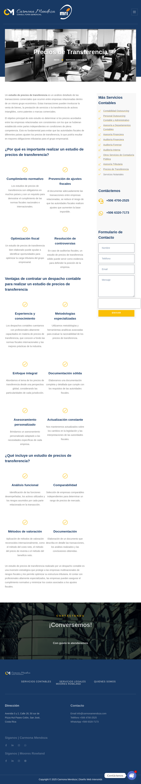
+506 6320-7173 (117, 212)
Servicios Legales (72, 681)
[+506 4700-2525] (100, 201)
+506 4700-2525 (117, 200)
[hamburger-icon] (134, 12)
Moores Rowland (68, 684)
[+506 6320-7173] (100, 213)
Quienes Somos (105, 681)
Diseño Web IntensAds (90, 779)
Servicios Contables (36, 681)
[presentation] (119, 303)
